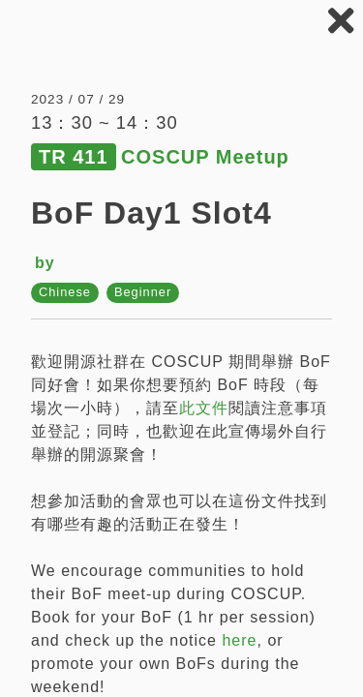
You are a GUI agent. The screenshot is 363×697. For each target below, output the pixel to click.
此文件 (203, 408)
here (239, 640)
